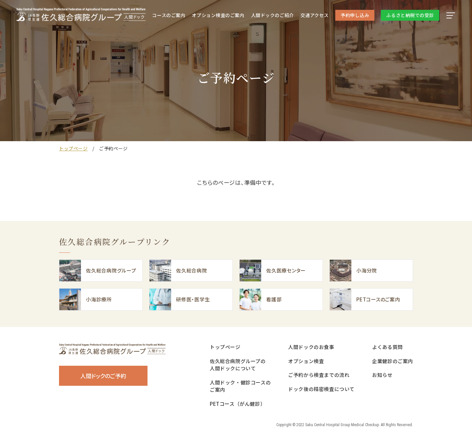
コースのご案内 (168, 15)
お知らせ (382, 374)
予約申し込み (355, 15)
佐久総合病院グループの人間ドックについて (238, 365)
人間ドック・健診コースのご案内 (240, 386)
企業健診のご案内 (392, 361)
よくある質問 (387, 346)
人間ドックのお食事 (311, 346)
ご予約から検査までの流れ (318, 374)
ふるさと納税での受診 (410, 15)
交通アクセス (315, 15)
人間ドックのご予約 (103, 376)
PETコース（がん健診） (237, 403)
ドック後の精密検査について (321, 388)
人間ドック (272, 15)
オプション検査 (218, 15)
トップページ (73, 148)
